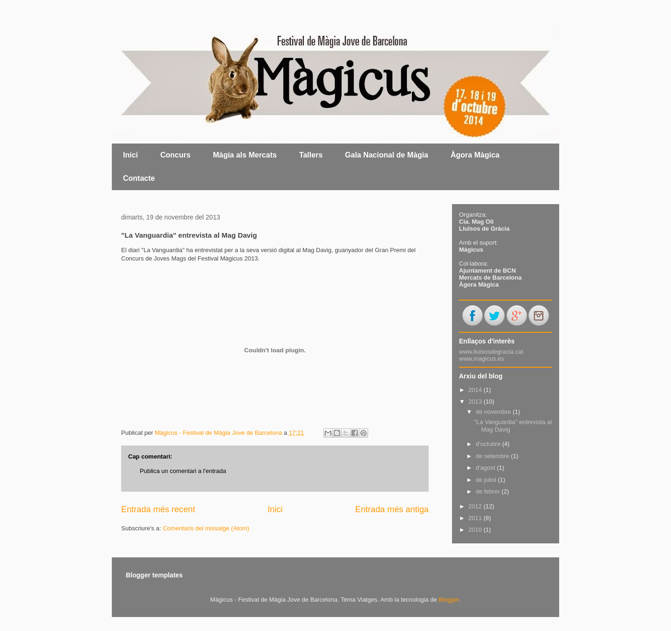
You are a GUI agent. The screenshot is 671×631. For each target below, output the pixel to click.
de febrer (489, 491)
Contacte (139, 178)
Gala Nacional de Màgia (386, 155)
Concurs (175, 155)
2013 (476, 401)
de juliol (487, 479)
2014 (476, 389)
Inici (130, 155)
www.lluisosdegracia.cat (491, 351)
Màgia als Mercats (245, 155)
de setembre (493, 456)
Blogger (448, 599)
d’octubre (489, 443)
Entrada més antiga (392, 509)
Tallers (310, 155)
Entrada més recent (158, 509)
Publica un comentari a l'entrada (183, 470)
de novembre (494, 411)
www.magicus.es (481, 358)
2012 (476, 506)
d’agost (486, 467)
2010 (476, 529)
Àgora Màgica (475, 155)
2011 (476, 517)
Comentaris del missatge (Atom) (206, 528)
